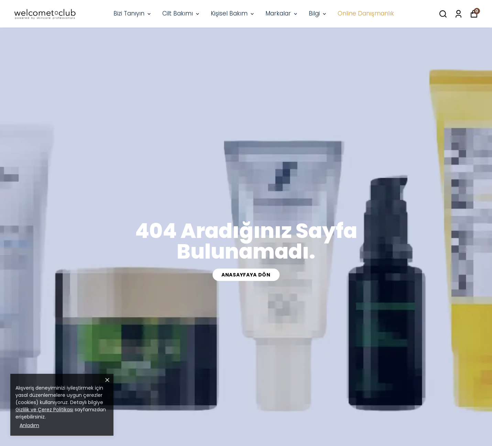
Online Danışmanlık (366, 13)
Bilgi (318, 13)
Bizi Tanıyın (132, 13)
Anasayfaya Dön (246, 274)
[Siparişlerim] (458, 14)
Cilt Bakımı (181, 13)
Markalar (281, 13)
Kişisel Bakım (233, 13)
